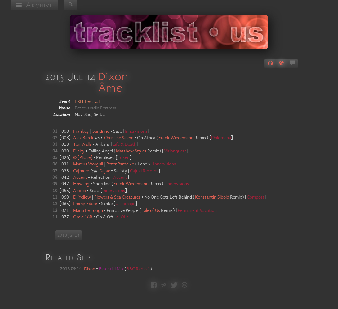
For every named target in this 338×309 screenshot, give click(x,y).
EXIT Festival (87, 101)
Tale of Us (150, 210)
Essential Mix (111, 269)
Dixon (113, 76)
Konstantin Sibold (212, 197)
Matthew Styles (131, 151)
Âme (110, 87)
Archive (34, 5)
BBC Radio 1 (138, 269)
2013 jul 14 (68, 235)
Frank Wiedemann (175, 137)
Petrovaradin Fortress (95, 108)
